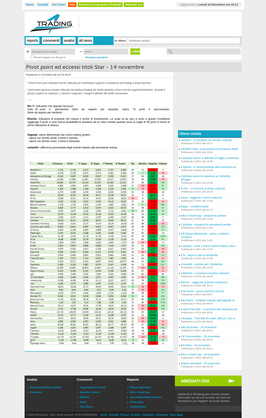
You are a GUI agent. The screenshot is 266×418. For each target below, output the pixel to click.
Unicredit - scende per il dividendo (202, 264)
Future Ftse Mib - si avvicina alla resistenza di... (210, 309)
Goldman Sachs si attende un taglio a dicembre (210, 158)
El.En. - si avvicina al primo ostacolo (203, 188)
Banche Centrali (89, 392)
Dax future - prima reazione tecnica (202, 291)
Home (30, 4)
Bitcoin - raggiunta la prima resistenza (204, 282)
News (83, 402)
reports (32, 40)
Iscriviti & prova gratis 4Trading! (100, 4)
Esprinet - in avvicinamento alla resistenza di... (209, 167)
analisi (69, 40)
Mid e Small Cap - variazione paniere (203, 215)
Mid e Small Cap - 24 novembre (200, 354)
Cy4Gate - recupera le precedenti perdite (206, 224)
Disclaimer (162, 414)
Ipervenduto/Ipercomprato (146, 397)
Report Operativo (140, 387)
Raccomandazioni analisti (45, 387)
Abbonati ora (133, 4)
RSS (72, 4)
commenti (51, 40)
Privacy (124, 414)
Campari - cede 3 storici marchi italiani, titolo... (209, 246)
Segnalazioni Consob (93, 387)
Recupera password (96, 57)
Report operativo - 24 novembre (200, 363)
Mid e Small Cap (140, 392)
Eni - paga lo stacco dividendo (199, 255)
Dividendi (36, 392)
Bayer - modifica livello (195, 206)
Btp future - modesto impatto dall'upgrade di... (209, 300)
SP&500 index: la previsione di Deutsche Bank (209, 149)
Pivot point (136, 402)
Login (135, 51)
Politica (84, 397)
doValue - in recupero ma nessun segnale (206, 140)
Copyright (148, 414)
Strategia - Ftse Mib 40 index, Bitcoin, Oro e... (209, 318)
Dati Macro (86, 406)
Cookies (136, 414)
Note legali (176, 414)
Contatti (43, 4)
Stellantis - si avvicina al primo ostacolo (205, 273)
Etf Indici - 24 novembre (195, 345)
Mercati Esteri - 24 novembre (199, 327)
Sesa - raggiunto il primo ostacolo (201, 197)
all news (85, 40)
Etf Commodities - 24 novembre (200, 336)
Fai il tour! (58, 4)
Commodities (138, 406)
